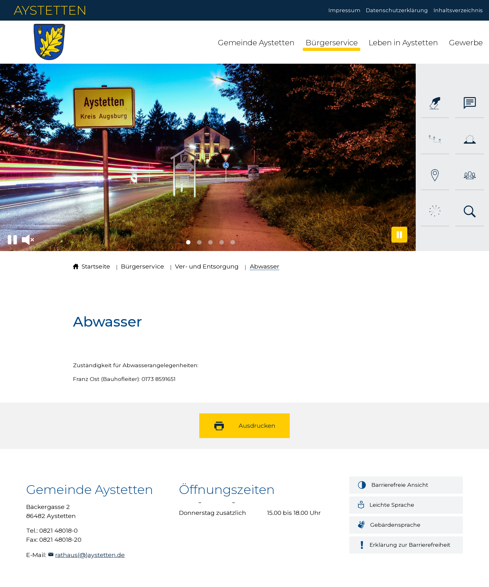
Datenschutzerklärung (397, 10)
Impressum (344, 10)
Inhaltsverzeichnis (458, 10)
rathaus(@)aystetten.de (90, 555)
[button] (256, 42)
